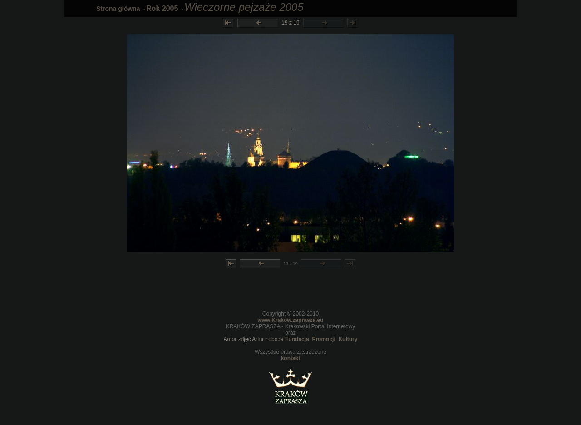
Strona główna (118, 8)
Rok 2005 (162, 8)
